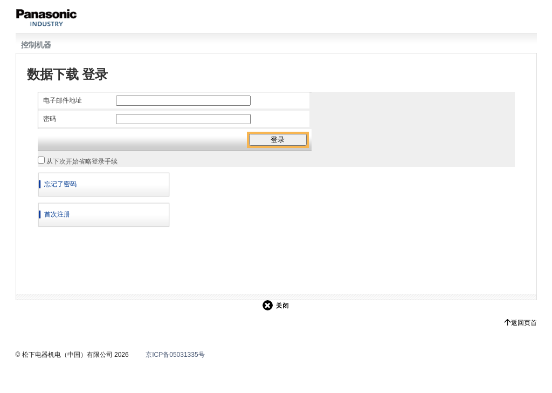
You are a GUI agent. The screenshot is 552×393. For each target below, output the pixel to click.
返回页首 (524, 323)
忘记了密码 (60, 184)
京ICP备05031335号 (175, 354)
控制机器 (36, 44)
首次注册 (57, 214)
